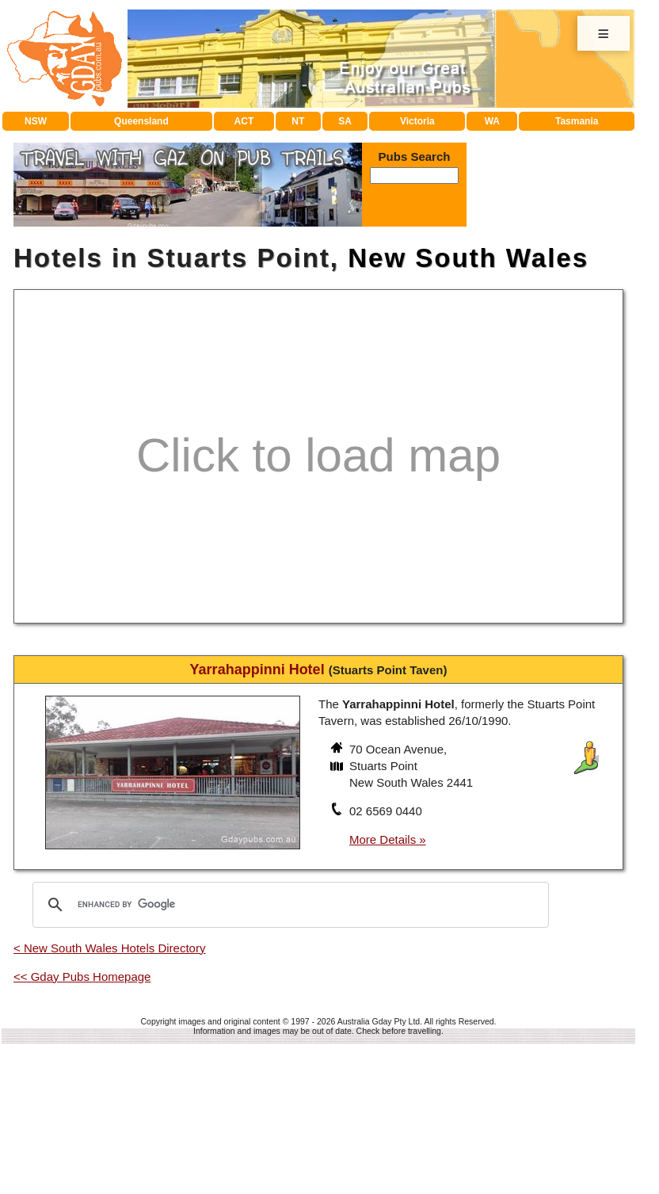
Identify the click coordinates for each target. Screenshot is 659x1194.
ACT (244, 121)
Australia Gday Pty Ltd (378, 1021)
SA (345, 121)
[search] (288, 904)
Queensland (141, 121)
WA (492, 121)
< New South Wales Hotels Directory (109, 948)
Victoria (417, 121)
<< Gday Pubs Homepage (81, 976)
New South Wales (468, 258)
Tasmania (576, 121)
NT (297, 121)
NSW (36, 121)
